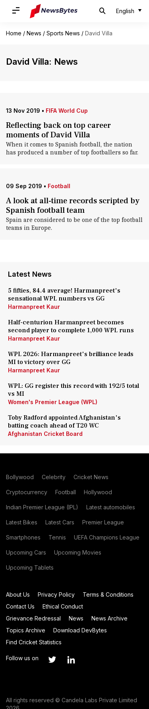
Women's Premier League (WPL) (52, 402)
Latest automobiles (110, 507)
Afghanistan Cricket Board (45, 433)
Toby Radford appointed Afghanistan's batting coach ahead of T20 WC (64, 422)
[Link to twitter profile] (52, 659)
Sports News (63, 33)
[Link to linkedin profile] (71, 659)
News (34, 33)
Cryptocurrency (26, 492)
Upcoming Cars (26, 552)
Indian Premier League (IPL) (42, 507)
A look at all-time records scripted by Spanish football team (72, 205)
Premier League (103, 522)
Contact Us (20, 606)
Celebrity (54, 477)
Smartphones (23, 537)
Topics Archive (25, 630)
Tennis (57, 537)
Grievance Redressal (33, 618)
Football (59, 186)
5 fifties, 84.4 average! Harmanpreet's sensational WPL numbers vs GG (64, 294)
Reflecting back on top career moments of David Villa (58, 130)
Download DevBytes (80, 630)
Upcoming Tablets (30, 567)
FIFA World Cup (67, 110)
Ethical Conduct (63, 606)
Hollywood (98, 492)
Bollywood (20, 477)
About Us (18, 594)
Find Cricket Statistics (34, 642)
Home (13, 33)
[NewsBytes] (53, 11)
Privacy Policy (56, 594)
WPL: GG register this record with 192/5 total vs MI (73, 390)
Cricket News (91, 477)
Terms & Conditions (108, 594)
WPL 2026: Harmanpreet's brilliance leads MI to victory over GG (71, 358)
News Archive (109, 618)
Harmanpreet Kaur (34, 306)
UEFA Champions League (106, 537)
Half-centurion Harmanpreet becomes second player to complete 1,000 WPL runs (71, 326)
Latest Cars (59, 522)
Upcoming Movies (77, 552)
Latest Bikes (21, 522)
